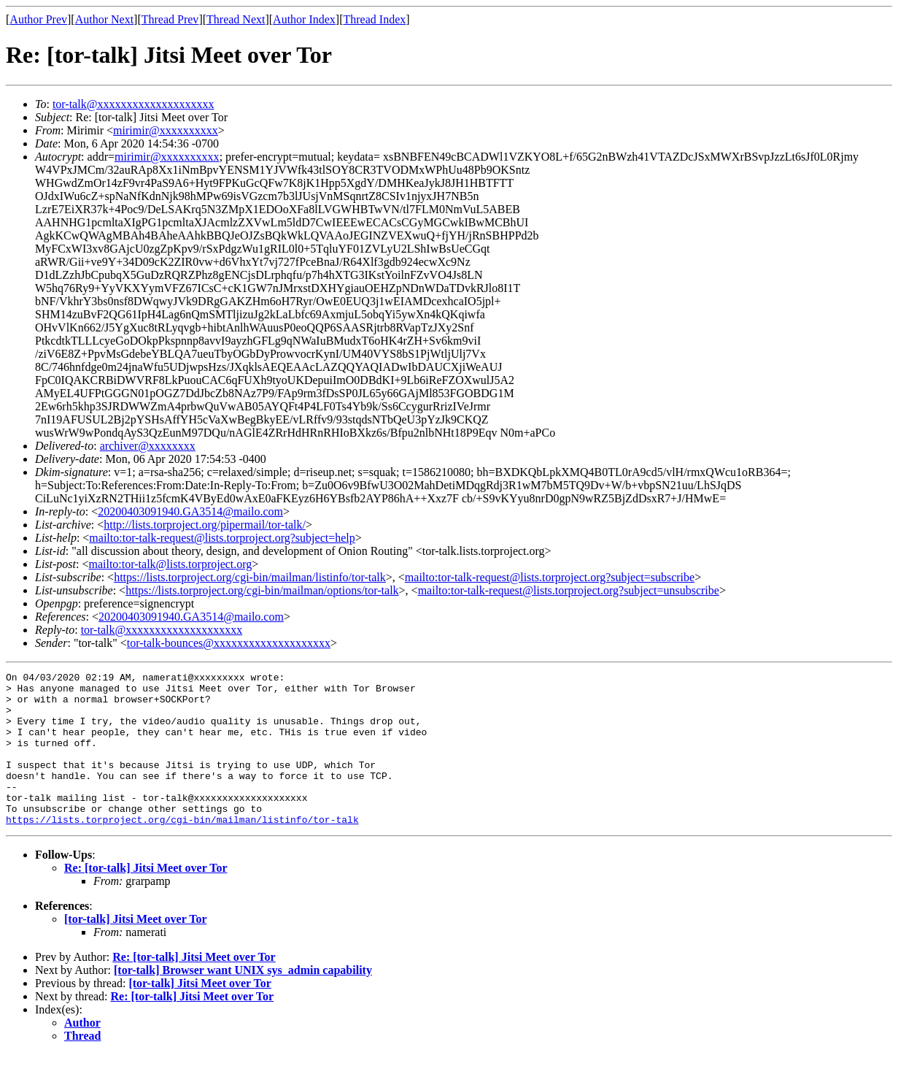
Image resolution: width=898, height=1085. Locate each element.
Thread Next (235, 19)
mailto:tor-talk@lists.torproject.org (170, 564)
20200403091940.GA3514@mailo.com (190, 511)
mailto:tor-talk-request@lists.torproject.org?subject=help (222, 538)
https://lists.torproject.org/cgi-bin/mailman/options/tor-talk (261, 590)
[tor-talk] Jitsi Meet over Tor (135, 949)
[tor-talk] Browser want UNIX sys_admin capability (243, 1000)
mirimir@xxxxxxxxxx (165, 130)
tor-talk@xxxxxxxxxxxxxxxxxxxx (133, 104)
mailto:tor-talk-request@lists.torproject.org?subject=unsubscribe (568, 590)
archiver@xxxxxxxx (148, 446)
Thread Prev (170, 19)
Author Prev (38, 19)
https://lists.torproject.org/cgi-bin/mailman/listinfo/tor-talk (250, 577)
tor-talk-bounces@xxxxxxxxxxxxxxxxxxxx (228, 643)
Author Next (104, 19)
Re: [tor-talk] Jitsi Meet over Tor (145, 898)
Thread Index (375, 19)
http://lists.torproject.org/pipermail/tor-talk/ (205, 524)
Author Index (304, 19)
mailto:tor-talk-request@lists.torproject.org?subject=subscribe (549, 577)
